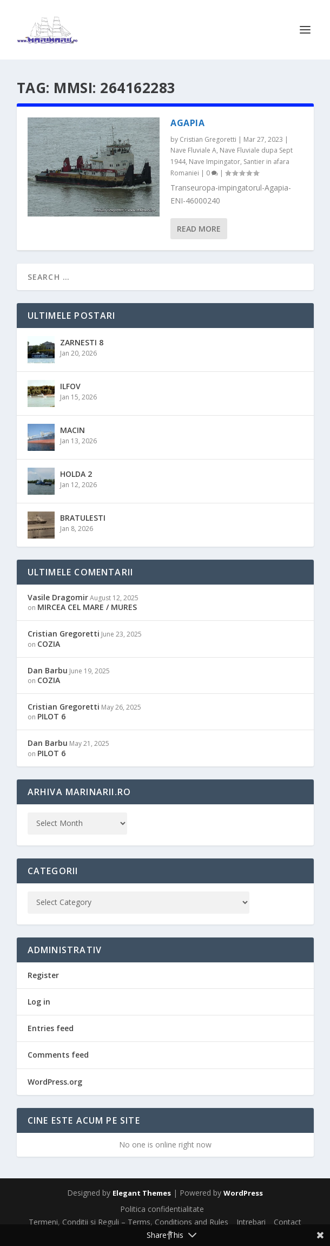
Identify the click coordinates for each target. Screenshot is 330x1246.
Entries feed (51, 1028)
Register (43, 975)
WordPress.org (55, 1082)
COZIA (48, 644)
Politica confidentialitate (162, 1209)
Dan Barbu (48, 670)
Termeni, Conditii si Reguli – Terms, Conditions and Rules (128, 1222)
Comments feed (58, 1055)
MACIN (72, 430)
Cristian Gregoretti (208, 139)
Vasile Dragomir (58, 597)
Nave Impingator (214, 161)
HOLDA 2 (76, 474)
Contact (287, 1222)
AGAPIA (187, 123)
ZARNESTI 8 (81, 342)
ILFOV (70, 386)
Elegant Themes (142, 1193)
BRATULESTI (82, 518)
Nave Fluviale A (193, 150)
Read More (199, 229)
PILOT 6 (51, 716)
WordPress (243, 1193)
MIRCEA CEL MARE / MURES (87, 607)
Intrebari (251, 1222)
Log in (39, 1001)
